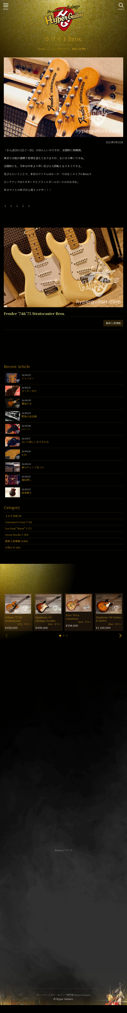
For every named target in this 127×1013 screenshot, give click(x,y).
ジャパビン (28, 378)
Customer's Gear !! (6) (18, 522)
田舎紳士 (27, 492)
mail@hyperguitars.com (68, 741)
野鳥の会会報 (29, 416)
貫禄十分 (27, 403)
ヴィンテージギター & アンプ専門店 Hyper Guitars (63, 994)
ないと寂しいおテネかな (35, 442)
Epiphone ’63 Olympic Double (45, 618)
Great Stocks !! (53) (16, 534)
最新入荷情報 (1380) (16, 541)
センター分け (29, 391)
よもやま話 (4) (13, 516)
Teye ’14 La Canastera (72, 616)
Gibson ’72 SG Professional (13, 618)
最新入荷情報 (113, 323)
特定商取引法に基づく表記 (63, 910)
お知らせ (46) (12, 547)
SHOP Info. (63, 751)
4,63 (24, 454)
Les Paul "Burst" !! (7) (18, 528)
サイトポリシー (63, 905)
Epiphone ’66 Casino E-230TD (108, 618)
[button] (60, 636)
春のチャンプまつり (33, 467)
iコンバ (26, 429)
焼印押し (27, 480)
